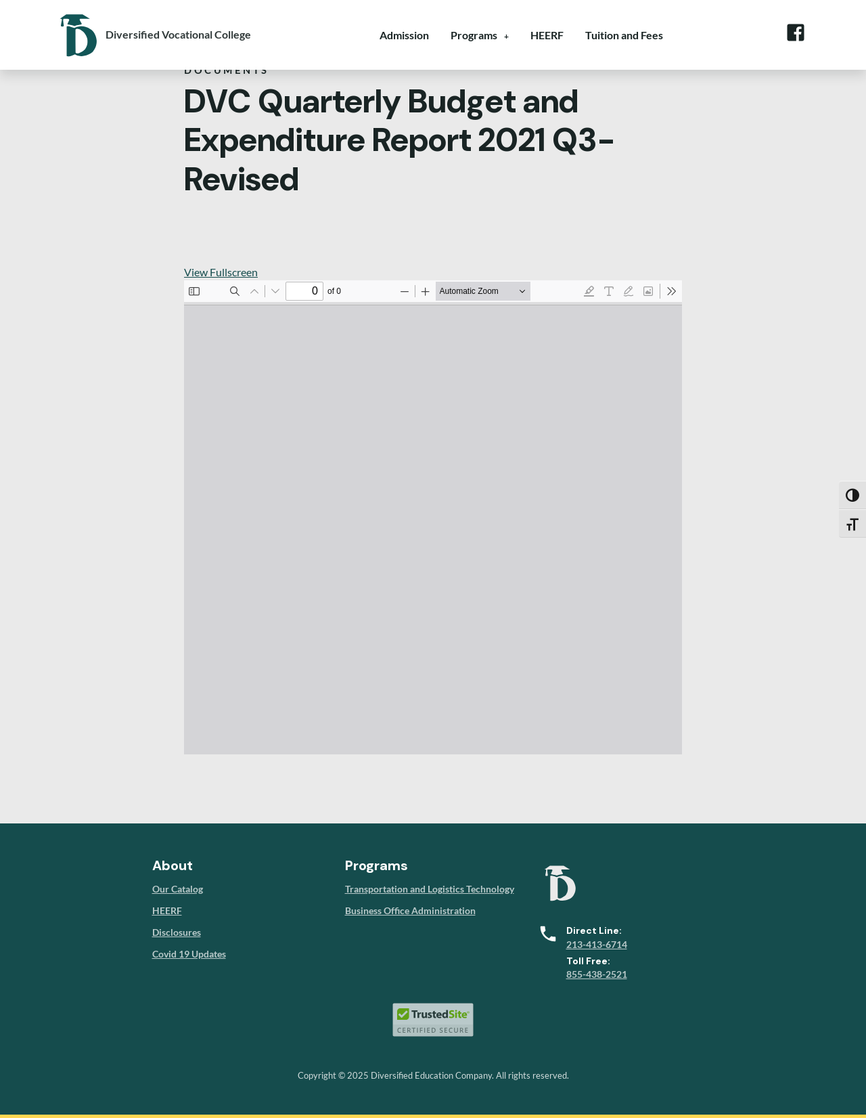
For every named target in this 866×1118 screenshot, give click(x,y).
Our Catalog (177, 889)
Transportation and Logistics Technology (429, 889)
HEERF (547, 34)
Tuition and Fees (624, 34)
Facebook (795, 32)
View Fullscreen (221, 271)
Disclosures (176, 932)
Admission (404, 34)
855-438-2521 (596, 974)
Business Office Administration (410, 910)
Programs (474, 34)
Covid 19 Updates (189, 954)
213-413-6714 (596, 944)
